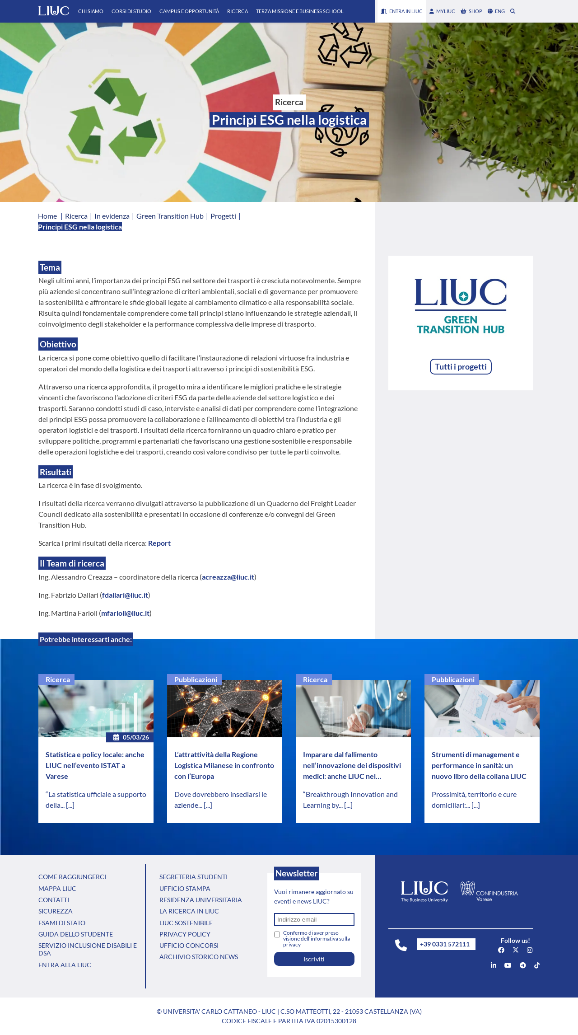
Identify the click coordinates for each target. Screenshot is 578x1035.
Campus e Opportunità (189, 11)
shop (471, 11)
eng (496, 11)
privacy (292, 944)
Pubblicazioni (195, 679)
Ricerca (237, 11)
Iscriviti (314, 959)
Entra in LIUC (402, 11)
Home (47, 215)
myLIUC (442, 11)
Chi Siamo (90, 11)
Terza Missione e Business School (300, 11)
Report (159, 543)
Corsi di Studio (131, 11)
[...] (70, 805)
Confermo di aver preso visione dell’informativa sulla (316, 938)
